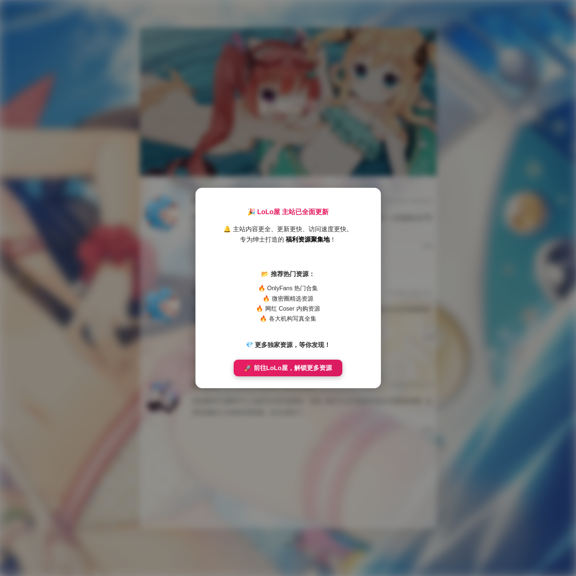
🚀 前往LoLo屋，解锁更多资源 (288, 368)
